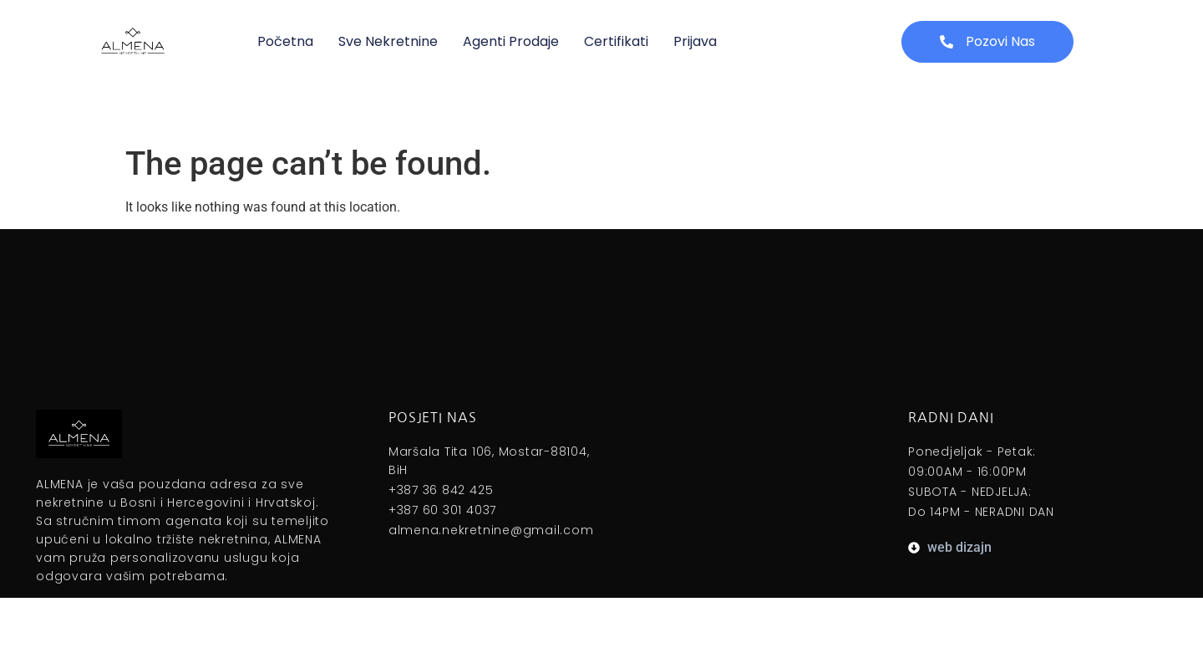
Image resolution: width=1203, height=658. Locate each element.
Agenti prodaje (511, 41)
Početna (285, 41)
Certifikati (616, 41)
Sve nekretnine (388, 41)
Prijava (695, 41)
